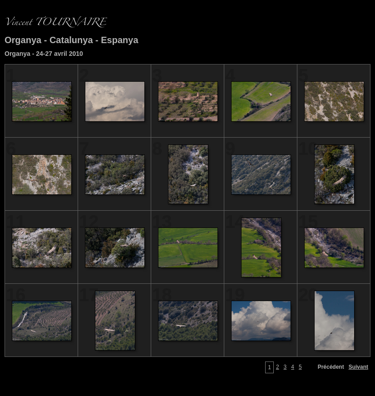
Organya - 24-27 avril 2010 (44, 53)
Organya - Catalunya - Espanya (71, 40)
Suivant (358, 367)
